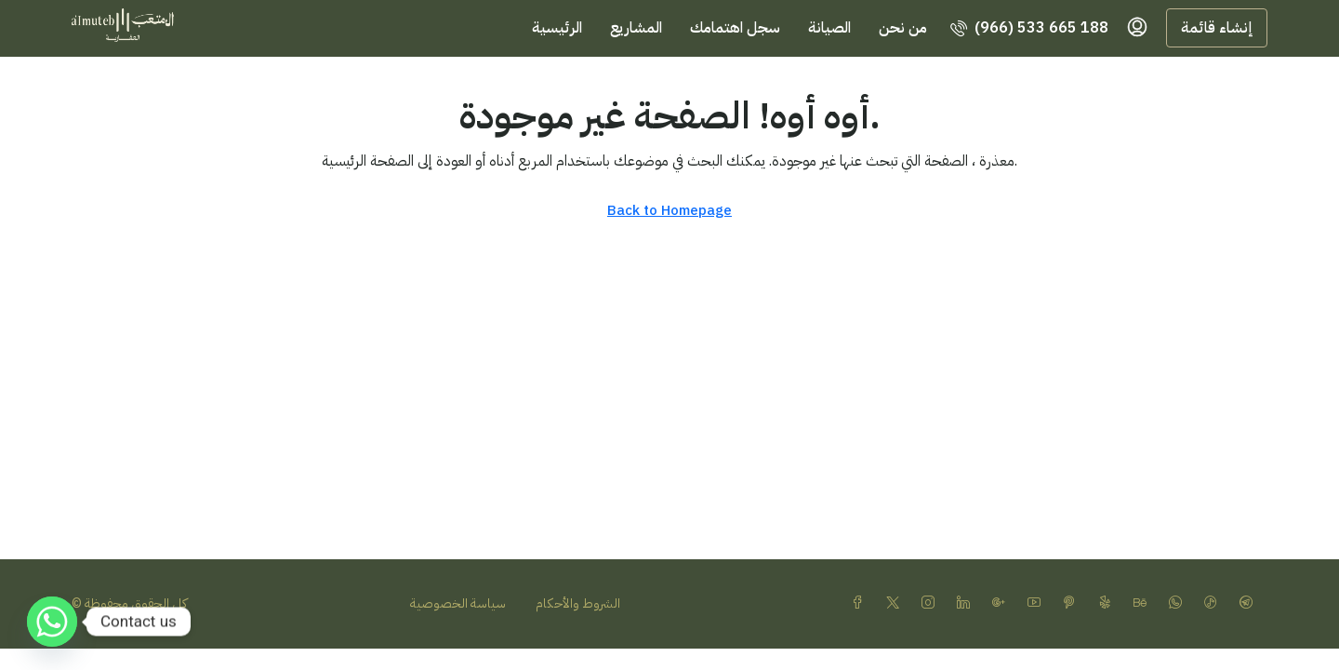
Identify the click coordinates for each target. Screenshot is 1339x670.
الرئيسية (557, 28)
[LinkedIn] (967, 603)
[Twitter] (896, 603)
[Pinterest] (1073, 603)
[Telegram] (1250, 603)
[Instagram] (931, 603)
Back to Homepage (669, 210)
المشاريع (636, 28)
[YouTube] (1037, 603)
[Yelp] (1108, 603)
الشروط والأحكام (578, 603)
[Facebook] (861, 603)
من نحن (903, 28)
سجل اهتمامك (735, 28)
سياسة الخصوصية (458, 603)
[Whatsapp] (52, 621)
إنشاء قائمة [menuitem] (1217, 28)
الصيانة (829, 28)
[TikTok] (1214, 603)
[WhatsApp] (1179, 603)
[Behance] (1144, 603)
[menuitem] (1029, 27)
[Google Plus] (1002, 603)
